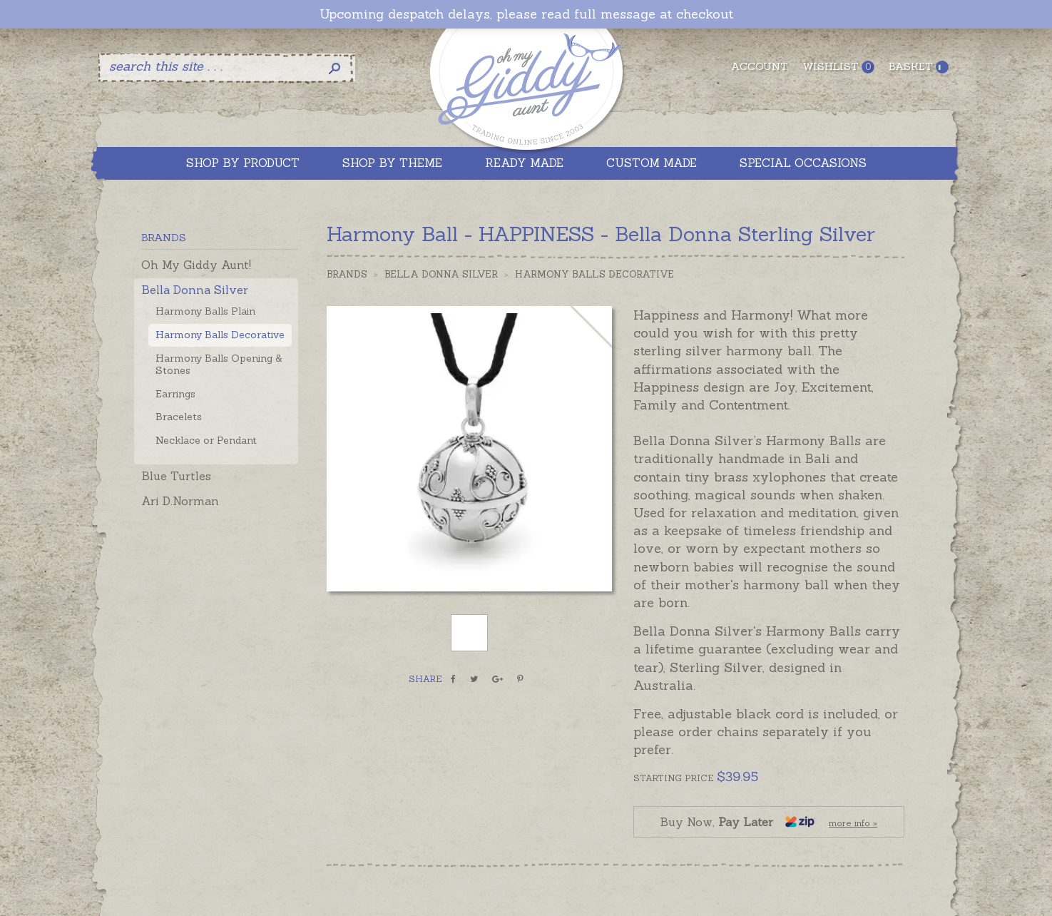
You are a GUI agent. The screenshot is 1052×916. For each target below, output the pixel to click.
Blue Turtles (176, 476)
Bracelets (178, 416)
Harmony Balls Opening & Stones (218, 364)
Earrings (175, 393)
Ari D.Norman (180, 501)
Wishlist (838, 66)
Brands (347, 274)
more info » (853, 823)
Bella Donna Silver (194, 290)
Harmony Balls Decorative (220, 334)
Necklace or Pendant (206, 440)
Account (759, 66)
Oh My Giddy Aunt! (196, 265)
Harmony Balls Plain (205, 311)
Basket (919, 66)
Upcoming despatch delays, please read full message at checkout (526, 14)
